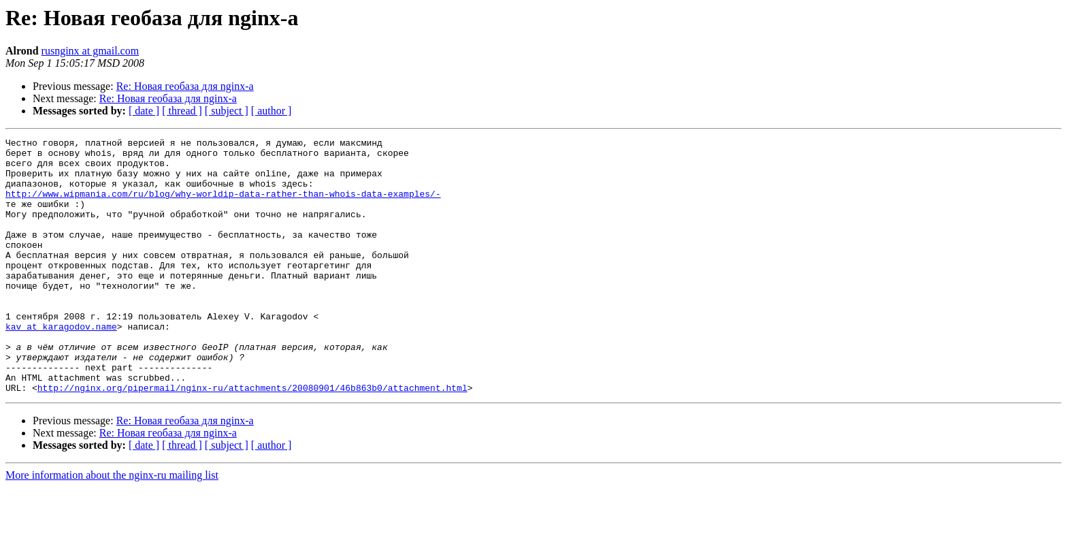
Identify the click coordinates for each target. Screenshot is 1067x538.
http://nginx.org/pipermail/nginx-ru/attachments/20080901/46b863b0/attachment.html (252, 438)
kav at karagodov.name (61, 365)
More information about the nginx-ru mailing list (111, 526)
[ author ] (271, 110)
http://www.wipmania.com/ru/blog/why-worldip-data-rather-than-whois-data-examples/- (223, 206)
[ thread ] (182, 110)
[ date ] (144, 110)
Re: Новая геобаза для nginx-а (185, 86)
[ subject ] (226, 110)
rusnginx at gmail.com (90, 51)
